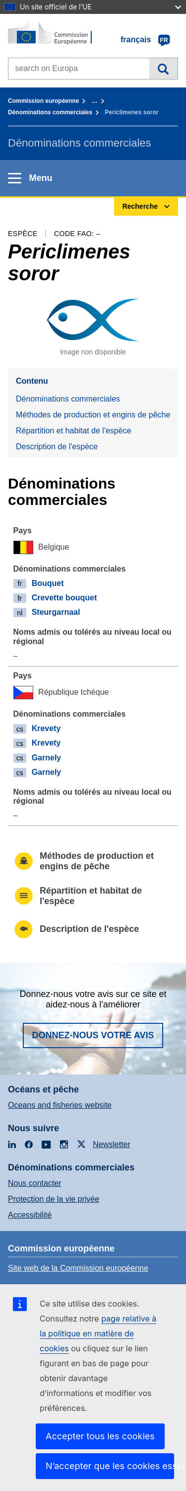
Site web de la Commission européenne (78, 1268)
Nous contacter (35, 1183)
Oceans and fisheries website (60, 1105)
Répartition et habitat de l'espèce (73, 430)
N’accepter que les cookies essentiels (110, 1466)
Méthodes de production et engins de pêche (93, 415)
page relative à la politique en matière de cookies (98, 1333)
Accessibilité (30, 1215)
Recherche (163, 68)
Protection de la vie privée (53, 1199)
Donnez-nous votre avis (93, 1035)
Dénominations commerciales (50, 112)
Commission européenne (43, 100)
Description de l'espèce (57, 446)
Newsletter (111, 1144)
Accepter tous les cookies (100, 1436)
